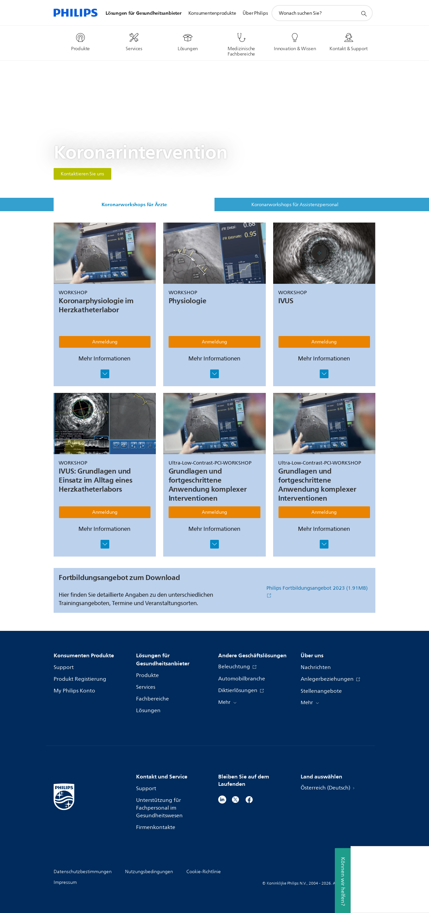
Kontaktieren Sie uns (82, 174)
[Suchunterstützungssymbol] (364, 13)
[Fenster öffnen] (105, 373)
